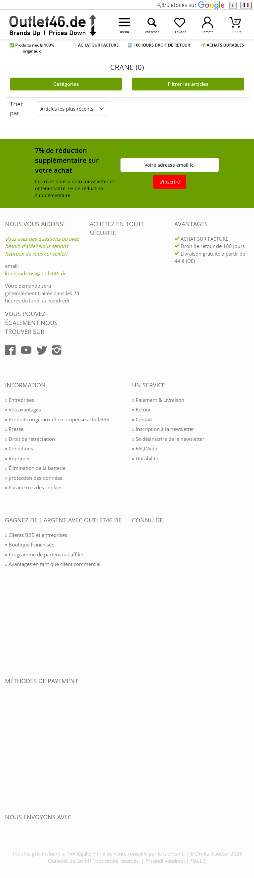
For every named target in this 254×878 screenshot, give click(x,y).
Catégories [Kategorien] (66, 84)
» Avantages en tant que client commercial (53, 564)
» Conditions (19, 448)
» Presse (14, 429)
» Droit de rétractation (30, 439)
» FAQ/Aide (144, 448)
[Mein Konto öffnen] (208, 25)
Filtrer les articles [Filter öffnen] (188, 84)
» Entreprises (19, 400)
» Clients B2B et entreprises (36, 535)
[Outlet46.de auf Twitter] (41, 350)
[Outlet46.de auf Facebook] (10, 350)
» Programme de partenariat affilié (44, 554)
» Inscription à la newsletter (163, 429)
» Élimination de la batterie (35, 468)
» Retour (141, 409)
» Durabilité (145, 458)
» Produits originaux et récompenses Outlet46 (57, 419)
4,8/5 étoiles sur (190, 5)
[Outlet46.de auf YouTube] (26, 350)
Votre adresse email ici (170, 165)
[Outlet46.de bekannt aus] (136, 591)
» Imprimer (17, 458)
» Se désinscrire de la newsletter (168, 439)
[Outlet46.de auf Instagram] (57, 350)
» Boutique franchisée (29, 544)
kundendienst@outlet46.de (35, 273)
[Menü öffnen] (125, 25)
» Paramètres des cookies (34, 487)
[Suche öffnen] (152, 25)
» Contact (142, 419)
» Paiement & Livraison (158, 400)
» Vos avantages (23, 409)
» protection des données (33, 477)
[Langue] (245, 5)
